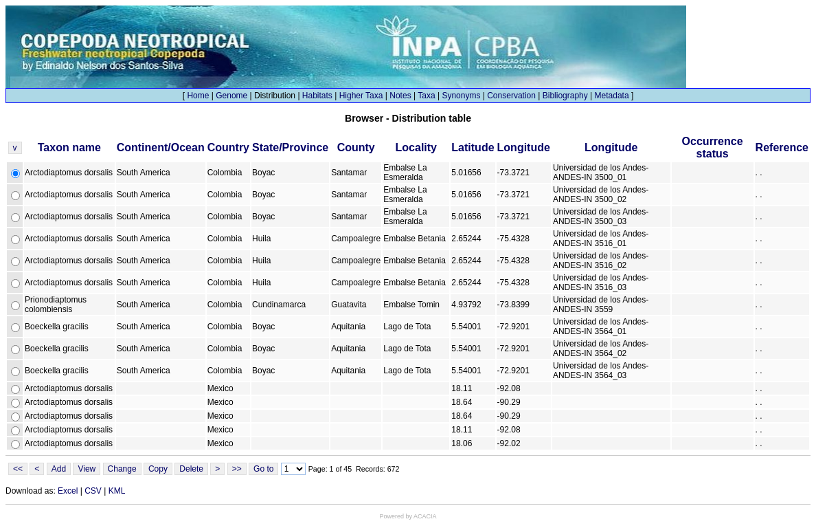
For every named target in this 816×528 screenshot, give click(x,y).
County (356, 147)
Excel (68, 491)
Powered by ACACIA (407, 516)
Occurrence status (712, 147)
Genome (231, 95)
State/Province (290, 147)
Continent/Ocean (161, 147)
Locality (416, 147)
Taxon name (69, 147)
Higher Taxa (361, 95)
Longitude (523, 147)
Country (228, 147)
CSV (93, 491)
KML (117, 491)
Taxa (426, 95)
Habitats (317, 95)
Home (198, 95)
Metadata (612, 95)
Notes (400, 95)
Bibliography (565, 95)
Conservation (511, 95)
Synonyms (461, 95)
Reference (782, 147)
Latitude (472, 147)
